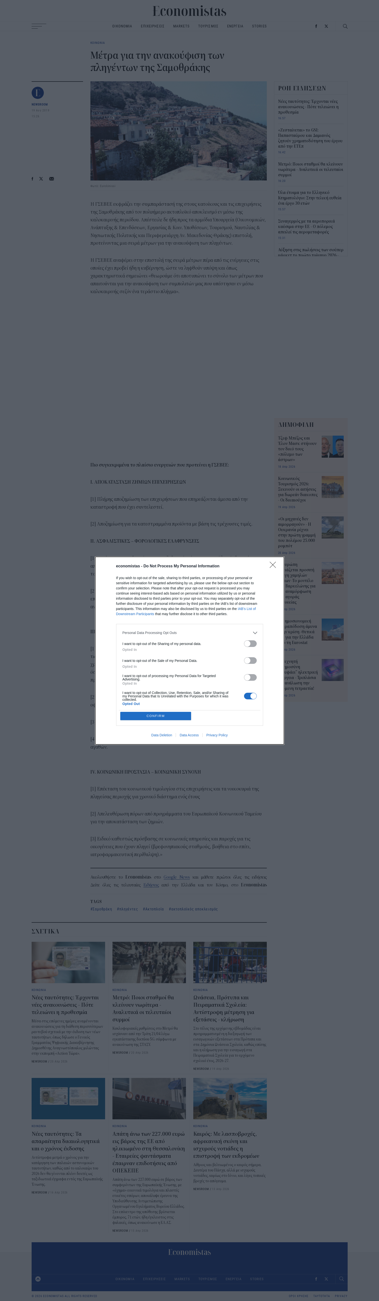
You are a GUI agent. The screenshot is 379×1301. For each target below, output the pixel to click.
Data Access (189, 735)
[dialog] (189, 650)
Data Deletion (161, 735)
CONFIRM (156, 716)
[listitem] (189, 632)
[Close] (274, 566)
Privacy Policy (217, 735)
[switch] (250, 643)
